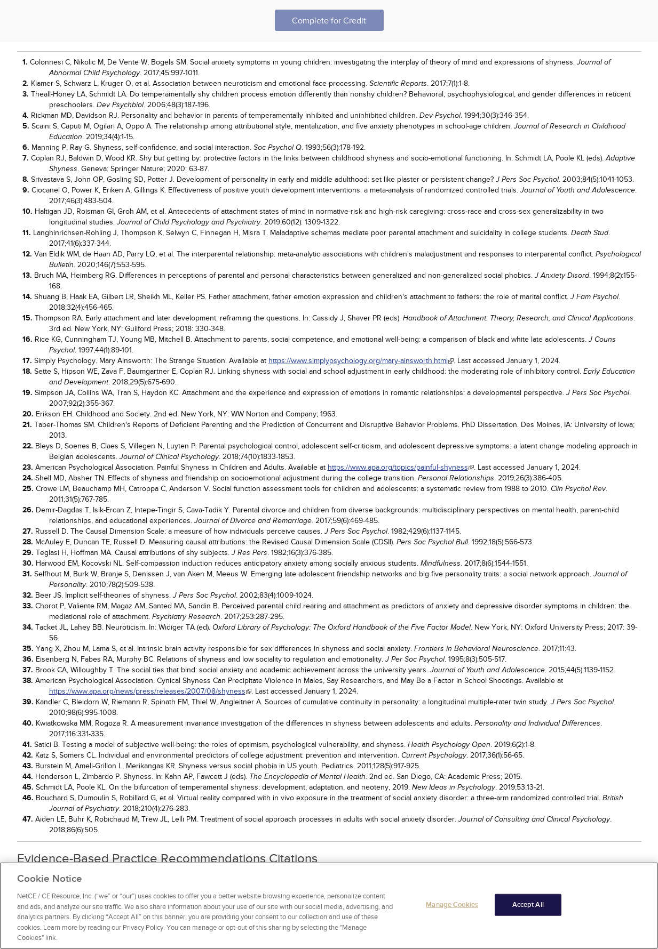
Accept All (528, 904)
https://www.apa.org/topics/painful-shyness (398, 467)
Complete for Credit (329, 20)
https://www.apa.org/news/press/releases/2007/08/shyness (147, 691)
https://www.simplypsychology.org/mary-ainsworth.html (358, 360)
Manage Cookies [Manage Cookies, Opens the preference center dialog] (452, 904)
